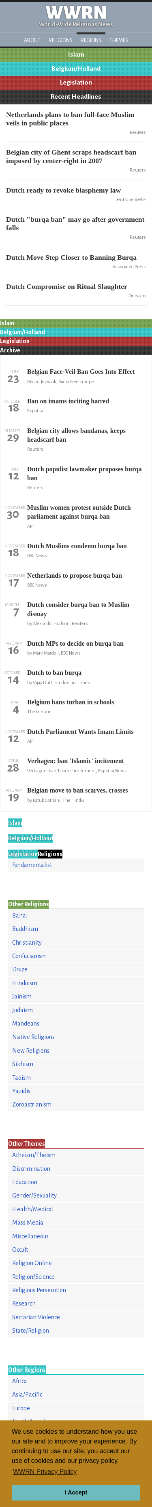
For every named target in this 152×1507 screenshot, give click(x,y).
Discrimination (31, 1169)
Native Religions (33, 1037)
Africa (19, 1381)
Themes (118, 40)
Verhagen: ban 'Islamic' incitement (75, 760)
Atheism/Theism (34, 1155)
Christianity (27, 942)
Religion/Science (33, 1277)
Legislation (76, 82)
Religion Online (32, 1263)
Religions (61, 40)
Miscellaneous (30, 1236)
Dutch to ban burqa (54, 672)
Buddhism (25, 929)
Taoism (21, 1078)
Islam (76, 54)
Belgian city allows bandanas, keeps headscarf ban (76, 435)
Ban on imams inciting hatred (68, 401)
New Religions (30, 1050)
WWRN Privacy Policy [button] (45, 1471)
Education (24, 1182)
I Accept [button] (76, 1492)
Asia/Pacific (27, 1394)
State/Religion (30, 1330)
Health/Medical (33, 1209)
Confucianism (29, 956)
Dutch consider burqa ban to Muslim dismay (78, 609)
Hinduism (24, 983)
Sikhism (22, 1064)
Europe (21, 1408)
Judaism (22, 1010)
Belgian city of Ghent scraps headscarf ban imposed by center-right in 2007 (71, 156)
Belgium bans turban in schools (70, 702)
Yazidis (21, 1091)
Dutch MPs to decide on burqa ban (75, 643)
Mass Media (27, 1222)
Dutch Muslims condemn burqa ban (77, 546)
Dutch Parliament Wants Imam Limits (80, 731)
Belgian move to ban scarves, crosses (77, 790)
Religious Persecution (39, 1290)
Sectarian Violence (36, 1317)
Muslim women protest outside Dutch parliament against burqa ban (79, 512)
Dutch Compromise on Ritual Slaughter (66, 286)
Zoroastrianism (31, 1104)
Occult (20, 1249)
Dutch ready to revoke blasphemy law (63, 190)
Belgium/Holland (76, 68)
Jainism (22, 996)
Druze (20, 969)
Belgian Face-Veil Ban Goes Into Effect (81, 371)
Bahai (20, 915)
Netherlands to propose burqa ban (74, 575)
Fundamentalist (32, 865)
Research (24, 1303)
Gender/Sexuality (34, 1195)
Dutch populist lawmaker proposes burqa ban (84, 473)
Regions (91, 40)
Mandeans (25, 1023)
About (32, 40)
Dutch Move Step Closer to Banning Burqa (71, 257)
